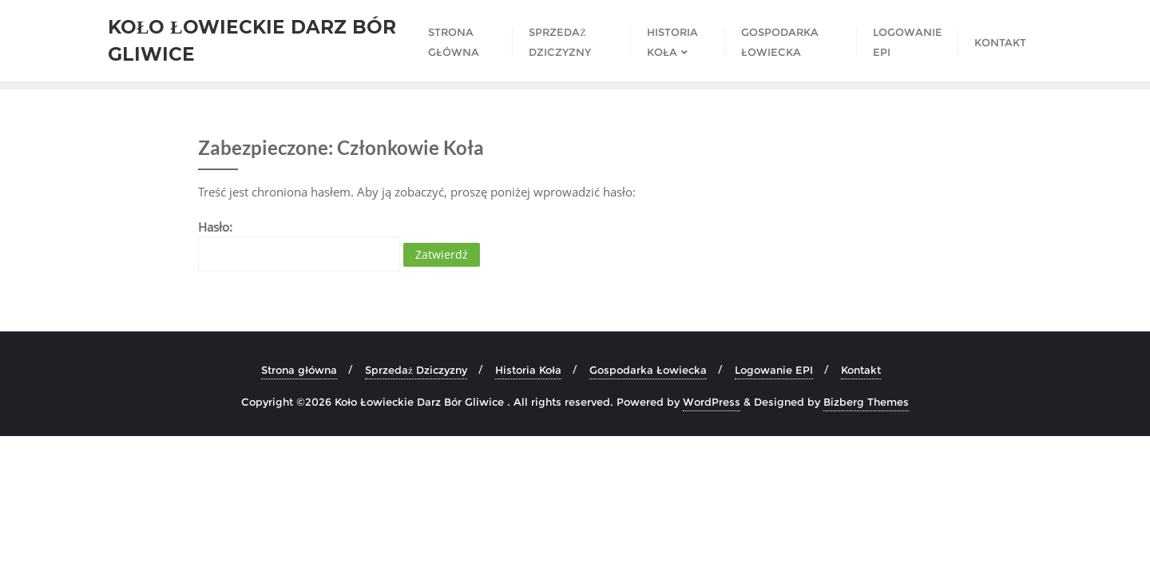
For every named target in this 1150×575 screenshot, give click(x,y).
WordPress (711, 401)
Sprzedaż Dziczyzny (416, 369)
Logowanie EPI (774, 369)
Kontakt (861, 369)
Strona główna (299, 369)
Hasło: (299, 245)
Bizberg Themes (866, 401)
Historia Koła (528, 369)
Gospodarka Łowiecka (648, 369)
